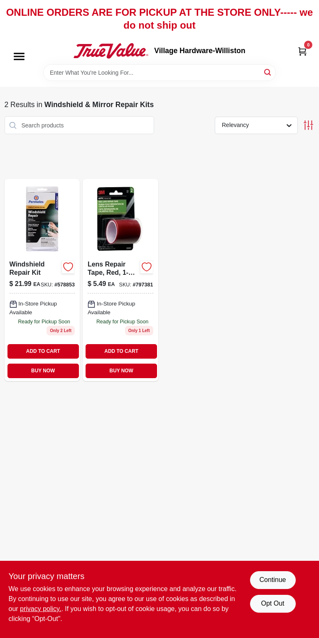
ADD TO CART (43, 351)
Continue (272, 579)
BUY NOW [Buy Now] (43, 371)
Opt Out (272, 603)
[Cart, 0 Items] (302, 50)
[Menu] (19, 56)
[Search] (268, 72)
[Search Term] (159, 72)
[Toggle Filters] (308, 125)
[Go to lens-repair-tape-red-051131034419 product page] (120, 280)
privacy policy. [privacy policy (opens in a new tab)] (40, 608)
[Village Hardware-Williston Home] (111, 50)
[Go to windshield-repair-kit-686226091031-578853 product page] (42, 280)
